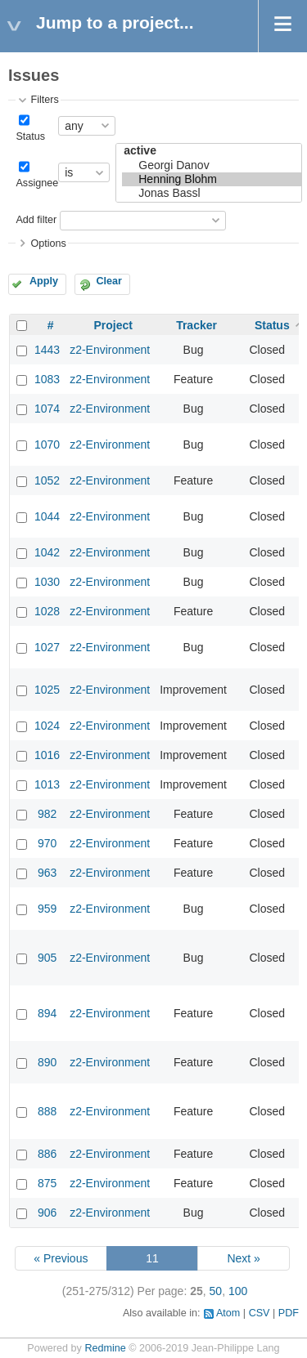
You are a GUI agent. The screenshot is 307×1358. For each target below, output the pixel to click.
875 (47, 1183)
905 (47, 957)
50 (216, 1291)
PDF (288, 1313)
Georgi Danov (211, 165)
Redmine (104, 1348)
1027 (47, 647)
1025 (47, 689)
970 (47, 843)
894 (47, 1013)
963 (47, 872)
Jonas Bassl (211, 193)
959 (47, 908)
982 (47, 813)
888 (47, 1111)
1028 (47, 611)
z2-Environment (110, 349)
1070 (47, 444)
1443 (47, 349)
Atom (228, 1313)
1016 (47, 755)
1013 (47, 784)
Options (47, 243)
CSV (259, 1313)
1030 (47, 581)
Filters (44, 99)
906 (47, 1212)
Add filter (36, 220)
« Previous (61, 1258)
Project (112, 325)
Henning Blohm (211, 179)
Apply (43, 281)
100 (237, 1291)
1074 (47, 408)
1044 (47, 516)
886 (47, 1153)
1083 (47, 379)
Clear (109, 281)
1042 (47, 552)
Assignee (37, 183)
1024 (47, 725)
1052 (47, 480)
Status (30, 136)
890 (47, 1062)
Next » (243, 1258)
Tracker (196, 325)
